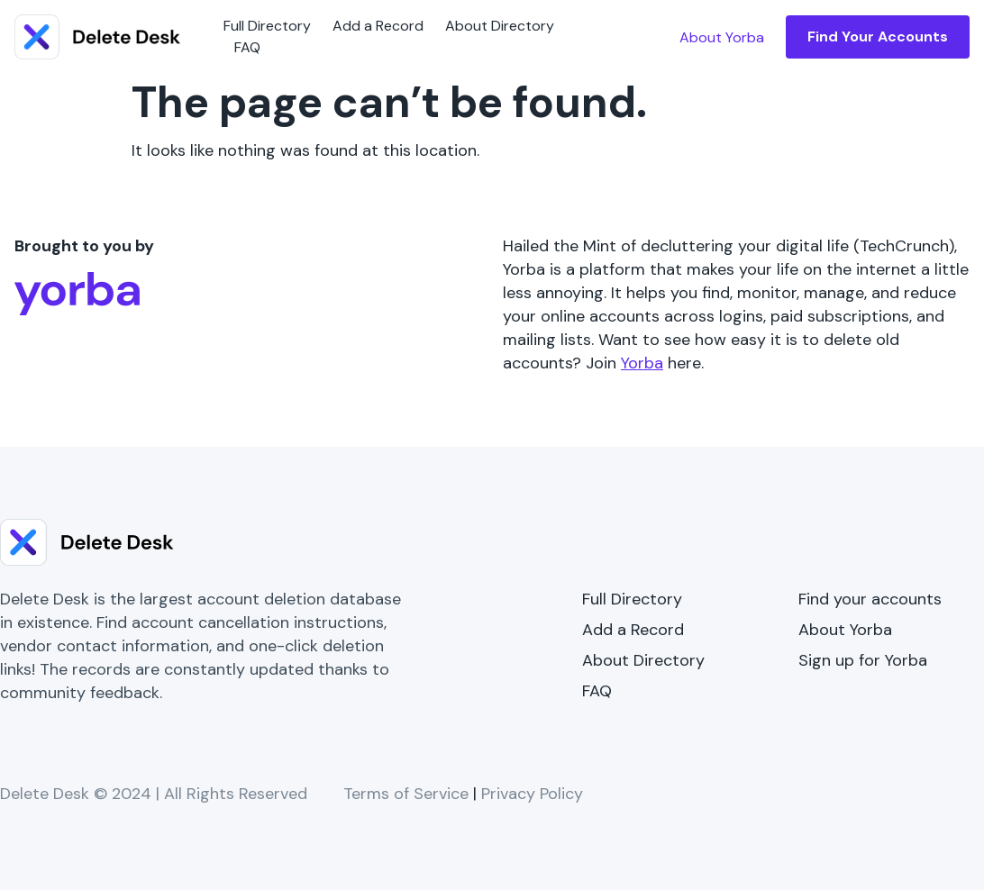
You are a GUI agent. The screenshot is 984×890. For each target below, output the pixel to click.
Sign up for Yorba (862, 660)
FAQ (247, 47)
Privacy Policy (532, 793)
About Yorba (845, 629)
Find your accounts (870, 599)
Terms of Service (406, 793)
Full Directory (267, 25)
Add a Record (378, 25)
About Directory (499, 25)
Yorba (642, 363)
